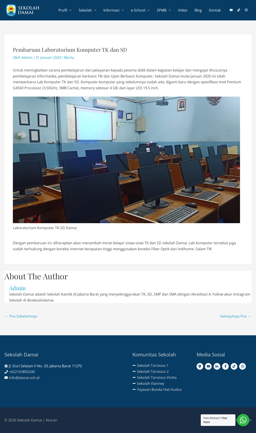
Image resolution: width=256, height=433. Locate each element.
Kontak (215, 10)
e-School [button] (138, 10)
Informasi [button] (111, 10)
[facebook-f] (226, 366)
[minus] (150, 365)
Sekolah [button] (85, 10)
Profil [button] (62, 10)
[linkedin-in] (217, 366)
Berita (69, 57)
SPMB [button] (161, 10)
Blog (198, 10)
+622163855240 (22, 371)
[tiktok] (240, 10)
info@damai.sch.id (24, 377)
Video (182, 10)
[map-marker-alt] (200, 366)
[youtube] (233, 10)
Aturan (51, 420)
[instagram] (246, 10)
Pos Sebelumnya (21, 316)
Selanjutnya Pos (235, 316)
